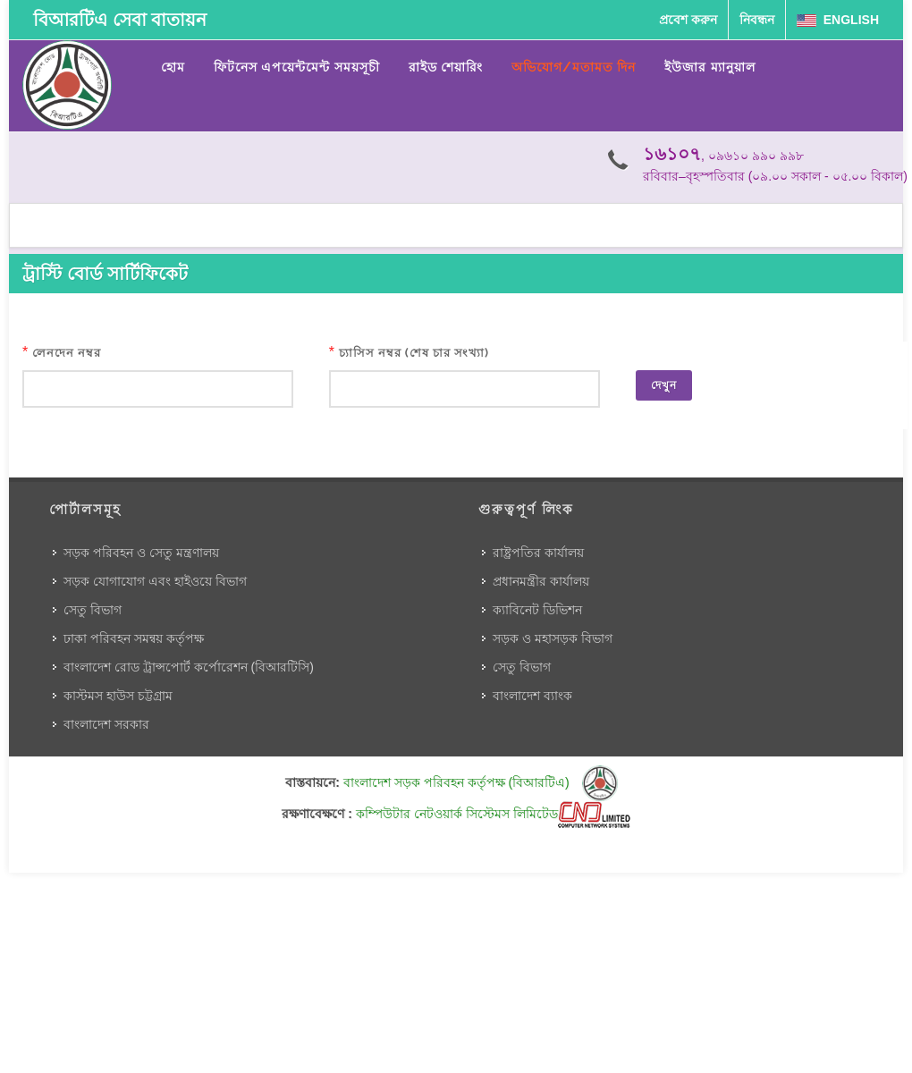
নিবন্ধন (756, 20)
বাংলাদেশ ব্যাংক (532, 696)
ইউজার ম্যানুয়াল (709, 67)
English (838, 20)
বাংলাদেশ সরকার (106, 724)
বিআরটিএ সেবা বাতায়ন (120, 20)
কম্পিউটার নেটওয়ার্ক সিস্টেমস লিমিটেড (493, 814)
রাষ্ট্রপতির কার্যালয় (538, 552)
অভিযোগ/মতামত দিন (573, 67)
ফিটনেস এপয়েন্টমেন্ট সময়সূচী (297, 67)
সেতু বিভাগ (92, 610)
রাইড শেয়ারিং (446, 67)
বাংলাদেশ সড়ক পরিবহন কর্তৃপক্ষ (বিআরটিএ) (480, 782)
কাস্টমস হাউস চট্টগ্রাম (118, 696)
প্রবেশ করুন (688, 20)
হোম (173, 67)
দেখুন (664, 385)
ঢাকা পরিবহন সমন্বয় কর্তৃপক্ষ (133, 638)
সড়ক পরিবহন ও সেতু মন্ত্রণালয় (141, 552)
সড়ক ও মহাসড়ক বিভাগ (552, 638)
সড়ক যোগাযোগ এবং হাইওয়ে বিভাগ (155, 581)
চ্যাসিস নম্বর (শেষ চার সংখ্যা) (414, 352)
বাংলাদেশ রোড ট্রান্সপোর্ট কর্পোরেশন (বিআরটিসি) (188, 667)
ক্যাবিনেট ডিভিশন (537, 610)
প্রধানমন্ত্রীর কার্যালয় (541, 581)
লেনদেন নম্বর (66, 352)
